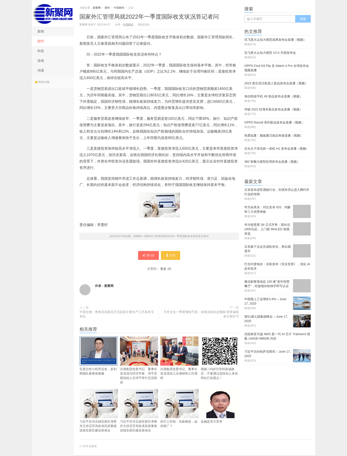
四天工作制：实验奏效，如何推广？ (179, 409)
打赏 (172, 256)
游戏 (40, 60)
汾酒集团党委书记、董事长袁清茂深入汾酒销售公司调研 (179, 359)
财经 (40, 41)
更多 (163, 269)
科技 (40, 51)
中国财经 (119, 7)
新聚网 (53, 13)
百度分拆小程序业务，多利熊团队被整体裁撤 (98, 356)
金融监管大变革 (220, 407)
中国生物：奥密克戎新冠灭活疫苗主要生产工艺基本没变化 (116, 315)
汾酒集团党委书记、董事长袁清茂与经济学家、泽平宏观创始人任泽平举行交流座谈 (139, 361)
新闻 (40, 31)
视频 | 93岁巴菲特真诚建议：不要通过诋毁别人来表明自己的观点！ (220, 359)
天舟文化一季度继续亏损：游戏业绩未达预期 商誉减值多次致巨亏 (201, 315)
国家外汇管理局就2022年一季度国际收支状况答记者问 (149, 16)
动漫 (40, 70)
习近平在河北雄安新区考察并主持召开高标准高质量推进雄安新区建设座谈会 (98, 411)
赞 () (147, 256)
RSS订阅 (42, 82)
